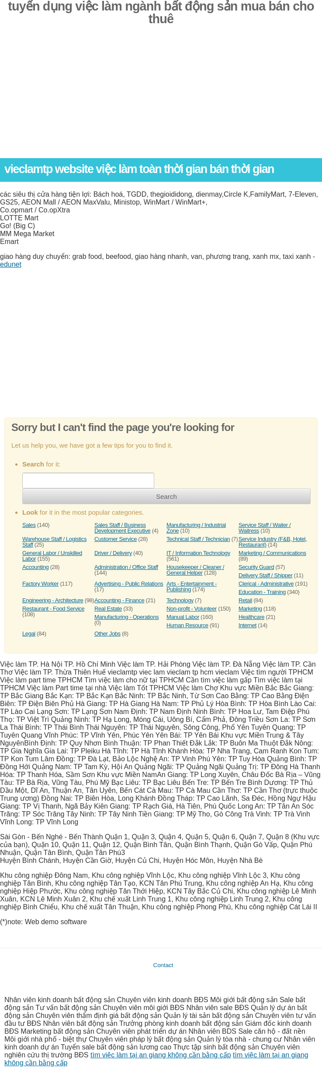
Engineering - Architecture (52, 600)
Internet (247, 625)
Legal (28, 633)
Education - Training (262, 592)
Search (166, 496)
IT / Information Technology (198, 553)
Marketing (250, 608)
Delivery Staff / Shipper (265, 575)
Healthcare (251, 617)
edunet (10, 264)
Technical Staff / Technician (198, 539)
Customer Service (115, 539)
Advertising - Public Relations (128, 583)
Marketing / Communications (272, 553)
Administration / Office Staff (126, 567)
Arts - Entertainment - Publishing (191, 586)
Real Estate (108, 608)
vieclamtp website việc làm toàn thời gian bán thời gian (139, 169)
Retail (245, 600)
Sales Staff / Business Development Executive (122, 528)
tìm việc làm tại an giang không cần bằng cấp (160, 1055)
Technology (180, 600)
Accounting (35, 567)
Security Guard (256, 567)
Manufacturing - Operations (126, 617)
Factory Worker (40, 583)
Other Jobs (107, 633)
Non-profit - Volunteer (191, 608)
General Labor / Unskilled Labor (52, 556)
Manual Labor (182, 617)
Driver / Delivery (113, 553)
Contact (163, 965)
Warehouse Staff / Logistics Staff (54, 542)
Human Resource (187, 625)
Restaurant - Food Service (53, 608)
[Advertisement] (161, 96)
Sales (29, 525)
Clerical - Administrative (266, 583)
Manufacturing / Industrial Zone (196, 528)
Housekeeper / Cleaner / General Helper (195, 570)
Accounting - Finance (119, 600)
